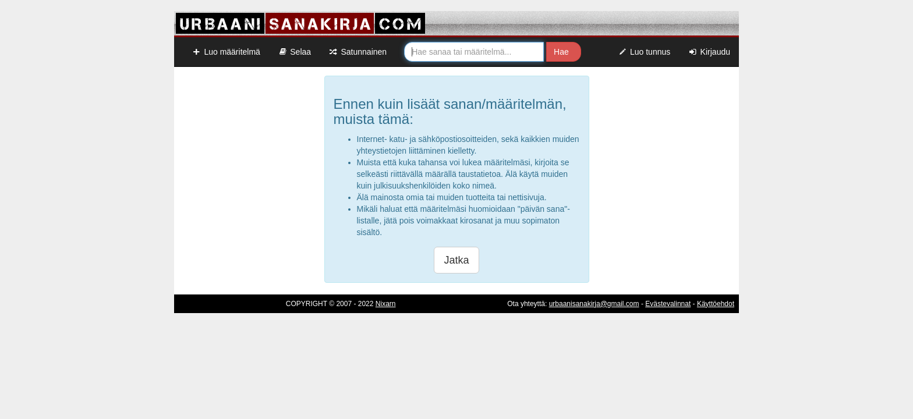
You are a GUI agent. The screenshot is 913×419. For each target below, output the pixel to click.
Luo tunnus (644, 52)
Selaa (294, 52)
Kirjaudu (709, 52)
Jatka (456, 260)
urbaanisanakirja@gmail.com (594, 304)
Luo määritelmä (226, 52)
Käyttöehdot (715, 304)
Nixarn (386, 304)
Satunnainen (357, 52)
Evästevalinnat (668, 304)
